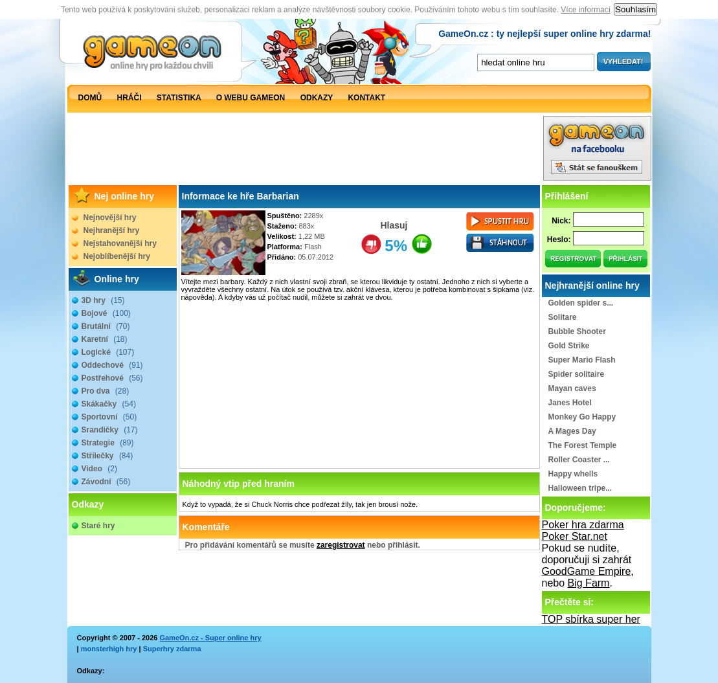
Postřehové (112, 378)
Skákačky (109, 404)
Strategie (108, 442)
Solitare (562, 317)
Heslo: (559, 239)
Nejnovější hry (110, 217)
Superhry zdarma (172, 649)
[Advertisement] (305, 151)
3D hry (103, 300)
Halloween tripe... (580, 488)
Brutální (106, 326)
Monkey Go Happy (582, 416)
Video (99, 468)
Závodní (106, 481)
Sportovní (109, 416)
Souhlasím (635, 9)
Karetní (105, 339)
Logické (108, 352)
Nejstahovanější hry (120, 243)
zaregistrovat (341, 545)
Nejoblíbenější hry (117, 256)
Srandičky (110, 429)
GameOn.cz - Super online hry (210, 638)
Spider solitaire (576, 374)
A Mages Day (572, 431)
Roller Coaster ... (579, 459)
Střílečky (107, 455)
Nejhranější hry (112, 230)
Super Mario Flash (582, 359)
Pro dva (105, 391)
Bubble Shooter (577, 331)
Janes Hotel (570, 402)
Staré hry (98, 525)
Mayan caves (572, 388)
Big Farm (589, 582)
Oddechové (112, 365)
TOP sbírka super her (591, 619)
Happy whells (573, 473)
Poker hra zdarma (583, 524)
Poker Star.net (574, 536)
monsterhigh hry (109, 649)
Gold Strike (569, 345)
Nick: (561, 220)
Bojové (106, 313)
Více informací (586, 9)
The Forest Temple (582, 445)
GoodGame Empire (586, 571)
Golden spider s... (581, 303)
